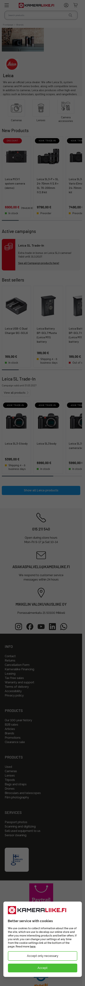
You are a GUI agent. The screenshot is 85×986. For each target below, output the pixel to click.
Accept (42, 968)
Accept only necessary (42, 956)
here (32, 946)
